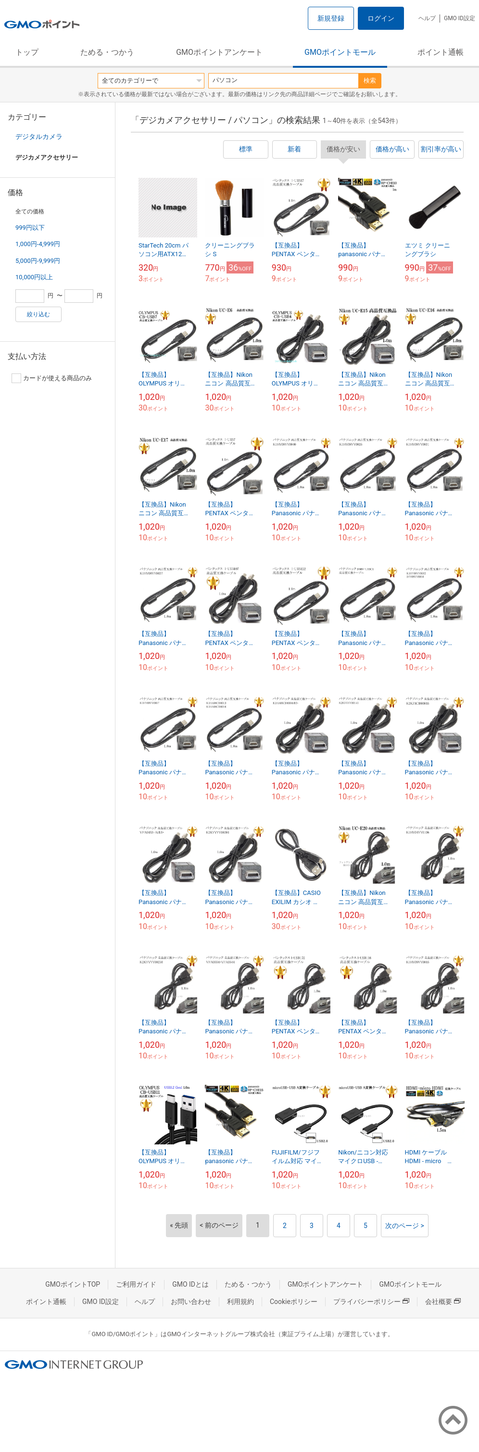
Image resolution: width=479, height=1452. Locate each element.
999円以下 (30, 227)
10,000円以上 (34, 277)
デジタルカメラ (39, 136)
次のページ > (404, 1225)
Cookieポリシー (293, 1301)
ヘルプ (427, 18)
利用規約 (240, 1301)
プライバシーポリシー (371, 1301)
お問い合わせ (191, 1301)
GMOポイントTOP (72, 1284)
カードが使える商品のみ (52, 378)
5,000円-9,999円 (37, 260)
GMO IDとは (190, 1284)
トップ (26, 52)
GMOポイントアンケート (219, 52)
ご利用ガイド (136, 1284)
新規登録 (330, 18)
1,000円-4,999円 (37, 244)
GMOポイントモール (340, 52)
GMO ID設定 (459, 18)
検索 (370, 80)
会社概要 (443, 1301)
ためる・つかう (107, 52)
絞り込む (38, 314)
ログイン (380, 18)
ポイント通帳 (440, 52)
